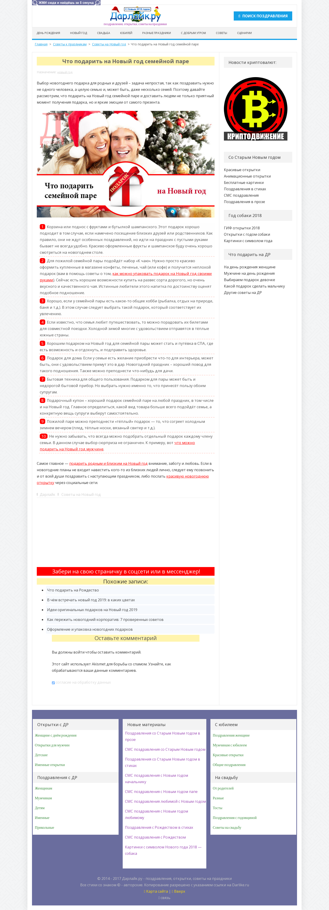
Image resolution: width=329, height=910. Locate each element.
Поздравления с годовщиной (235, 818)
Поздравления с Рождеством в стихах (159, 827)
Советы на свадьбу (227, 827)
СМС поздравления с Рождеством (155, 837)
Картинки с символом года (248, 240)
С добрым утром (193, 33)
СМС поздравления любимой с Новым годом (165, 801)
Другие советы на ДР (243, 292)
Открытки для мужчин (52, 745)
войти (79, 652)
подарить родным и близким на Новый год (108, 463)
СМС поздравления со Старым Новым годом (165, 749)
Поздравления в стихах (245, 188)
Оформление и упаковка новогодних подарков (90, 629)
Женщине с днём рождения (56, 735)
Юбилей (126, 33)
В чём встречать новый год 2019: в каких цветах (91, 599)
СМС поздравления (241, 195)
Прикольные (44, 827)
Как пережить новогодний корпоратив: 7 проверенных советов (105, 619)
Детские (41, 755)
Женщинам (43, 788)
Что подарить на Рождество (73, 590)
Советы (221, 33)
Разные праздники (156, 33)
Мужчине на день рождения (249, 273)
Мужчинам (43, 798)
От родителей (223, 788)
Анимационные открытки (247, 176)
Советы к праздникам (70, 44)
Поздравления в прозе (244, 201)
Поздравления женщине (231, 735)
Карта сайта (156, 891)
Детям (40, 808)
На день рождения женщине (250, 266)
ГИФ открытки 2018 (242, 227)
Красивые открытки (242, 169)
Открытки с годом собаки (247, 234)
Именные (42, 818)
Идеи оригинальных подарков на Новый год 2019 (92, 609)
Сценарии (244, 33)
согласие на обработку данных (83, 682)
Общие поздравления (229, 765)
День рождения (48, 33)
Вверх (178, 891)
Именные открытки (50, 765)
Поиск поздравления (263, 15)
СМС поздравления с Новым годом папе (161, 791)
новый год (64, 72)
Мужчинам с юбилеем (230, 745)
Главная (41, 44)
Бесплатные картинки (244, 182)
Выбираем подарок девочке (249, 279)
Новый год (78, 33)
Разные (218, 798)
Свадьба (103, 33)
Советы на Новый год (109, 44)
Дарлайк (47, 494)
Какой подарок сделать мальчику (254, 286)
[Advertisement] (126, 535)
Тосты (217, 808)
